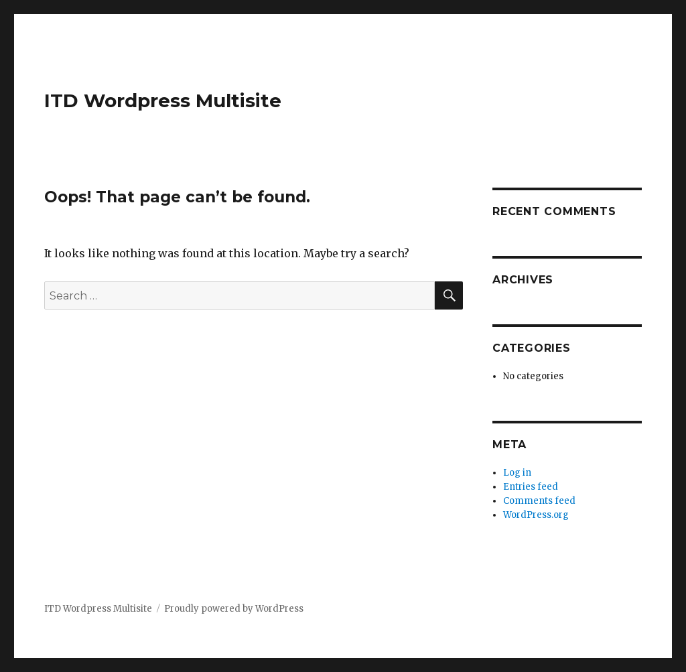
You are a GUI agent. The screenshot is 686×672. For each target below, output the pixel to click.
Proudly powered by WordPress (233, 608)
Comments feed (539, 501)
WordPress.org (536, 515)
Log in (517, 472)
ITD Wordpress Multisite (162, 100)
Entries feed (530, 486)
